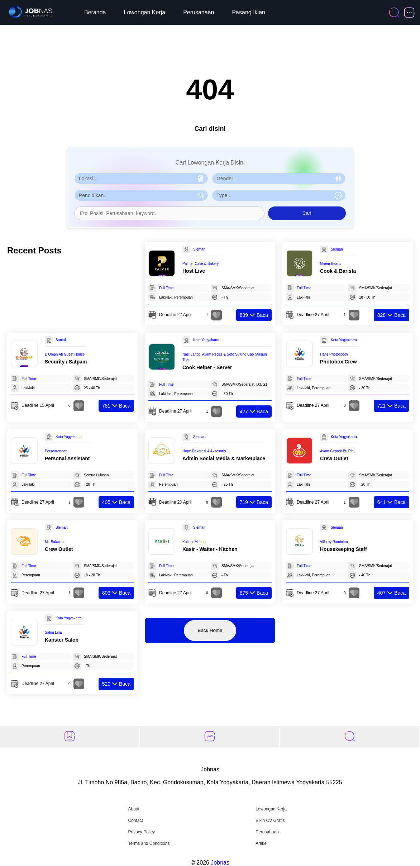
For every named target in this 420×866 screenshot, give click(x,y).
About (133, 809)
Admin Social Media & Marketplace (223, 458)
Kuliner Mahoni (194, 542)
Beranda (95, 12)
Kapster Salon (61, 640)
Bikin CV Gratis (270, 820)
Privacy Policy (141, 831)
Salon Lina (53, 632)
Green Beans (330, 264)
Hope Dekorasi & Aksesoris (204, 451)
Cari (306, 213)
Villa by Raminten (334, 542)
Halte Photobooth (334, 354)
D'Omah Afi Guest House (65, 354)
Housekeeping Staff (343, 549)
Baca (254, 315)
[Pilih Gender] (279, 178)
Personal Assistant (67, 458)
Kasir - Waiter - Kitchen (210, 549)
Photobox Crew (338, 362)
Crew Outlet (334, 458)
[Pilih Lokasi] (141, 178)
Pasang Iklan (248, 12)
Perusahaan (198, 12)
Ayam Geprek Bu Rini (337, 451)
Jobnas (220, 863)
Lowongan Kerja (145, 12)
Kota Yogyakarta (206, 340)
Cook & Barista (338, 271)
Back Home (210, 630)
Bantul (61, 340)
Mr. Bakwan (54, 542)
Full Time (166, 288)
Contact (135, 820)
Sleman (199, 249)
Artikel (261, 843)
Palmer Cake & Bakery (200, 264)
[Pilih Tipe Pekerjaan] (279, 195)
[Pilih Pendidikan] (141, 195)
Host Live (193, 271)
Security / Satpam (66, 362)
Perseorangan (56, 451)
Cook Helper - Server (207, 367)
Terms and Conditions (149, 843)
